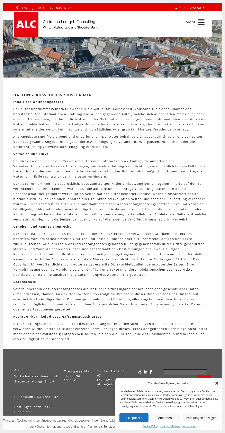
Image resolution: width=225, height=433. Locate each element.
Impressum (188, 426)
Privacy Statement (170, 426)
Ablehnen (165, 418)
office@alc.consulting (114, 384)
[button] (217, 383)
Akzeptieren (133, 418)
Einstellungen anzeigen (200, 418)
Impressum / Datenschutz (36, 397)
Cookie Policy (150, 426)
